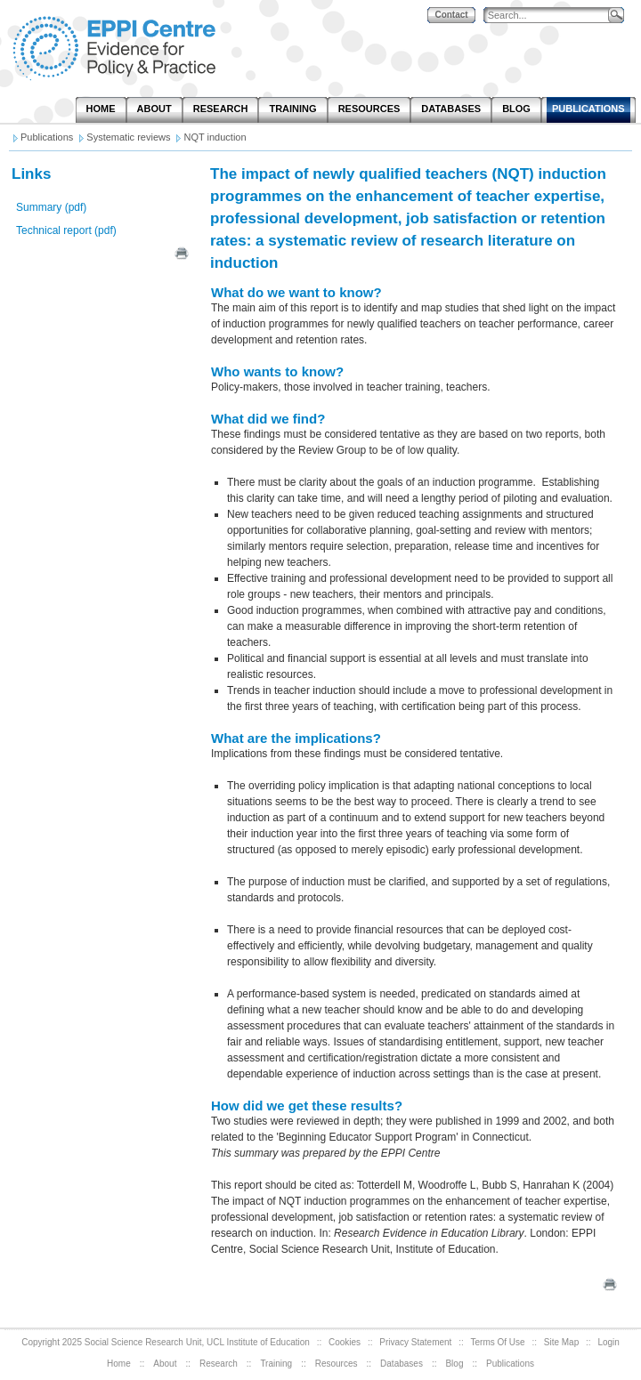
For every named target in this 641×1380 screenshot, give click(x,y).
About (164, 1363)
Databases (401, 1363)
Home (119, 1363)
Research (218, 1363)
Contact (450, 15)
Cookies (345, 1342)
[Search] (550, 15)
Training (276, 1363)
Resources (336, 1363)
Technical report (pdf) (66, 230)
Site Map (561, 1342)
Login (608, 1342)
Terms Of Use (498, 1342)
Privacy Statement (415, 1342)
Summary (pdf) (51, 207)
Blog (454, 1363)
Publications (510, 1363)
